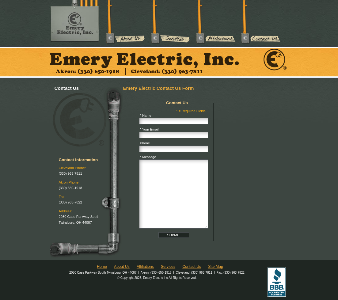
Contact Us (261, 22)
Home (102, 266)
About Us (125, 22)
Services (170, 22)
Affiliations (216, 22)
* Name (145, 115)
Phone (145, 143)
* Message (148, 157)
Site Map (215, 266)
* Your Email (149, 129)
